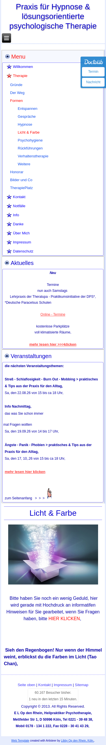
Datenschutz (23, 251)
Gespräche (27, 116)
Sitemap (81, 685)
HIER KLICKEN (64, 618)
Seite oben (26, 685)
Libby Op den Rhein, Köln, (77, 740)
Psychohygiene (30, 140)
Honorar (16, 172)
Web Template (20, 740)
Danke (18, 224)
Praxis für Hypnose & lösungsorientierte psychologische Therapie (53, 16)
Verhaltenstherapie (33, 156)
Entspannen (27, 108)
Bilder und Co (21, 180)
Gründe (16, 85)
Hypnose (25, 124)
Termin (93, 72)
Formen (16, 101)
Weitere (24, 164)
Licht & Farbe (29, 132)
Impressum (22, 242)
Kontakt (19, 197)
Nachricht (93, 82)
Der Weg (17, 93)
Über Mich (21, 233)
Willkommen (23, 67)
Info (16, 215)
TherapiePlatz (21, 188)
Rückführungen (30, 148)
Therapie (20, 76)
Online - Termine (52, 314)
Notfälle (19, 206)
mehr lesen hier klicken (25, 472)
